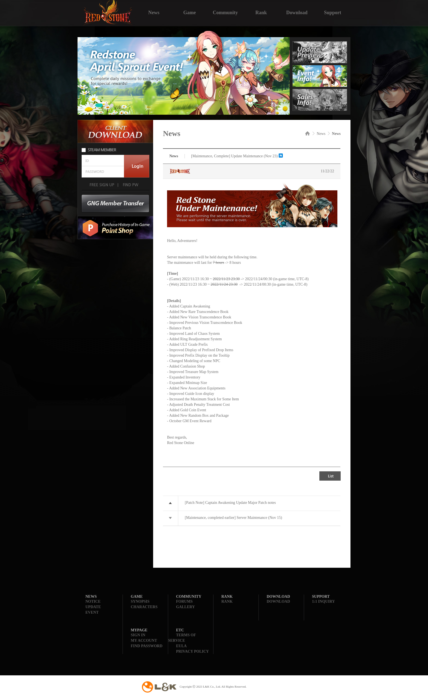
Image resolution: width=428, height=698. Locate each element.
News (153, 12)
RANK (227, 601)
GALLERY (185, 607)
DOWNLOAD (278, 601)
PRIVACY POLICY (192, 651)
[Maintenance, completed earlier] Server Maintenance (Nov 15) (233, 518)
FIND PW (130, 185)
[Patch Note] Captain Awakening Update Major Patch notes (230, 503)
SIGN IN (138, 635)
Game (189, 12)
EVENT (92, 612)
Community (225, 12)
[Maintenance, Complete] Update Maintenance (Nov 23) (234, 156)
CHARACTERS (144, 607)
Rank (261, 12)
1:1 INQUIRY (323, 601)
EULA (181, 646)
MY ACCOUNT (144, 640)
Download (296, 12)
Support (332, 12)
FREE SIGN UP (102, 185)
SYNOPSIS (140, 601)
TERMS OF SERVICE (182, 638)
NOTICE (92, 601)
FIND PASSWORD (146, 646)
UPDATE (93, 607)
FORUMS (184, 601)
